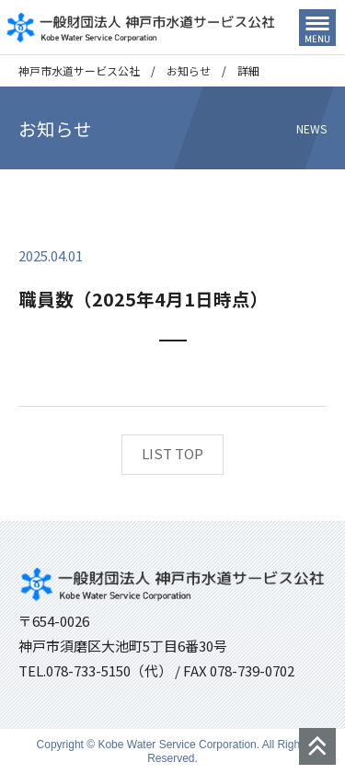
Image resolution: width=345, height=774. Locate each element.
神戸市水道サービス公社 (79, 70)
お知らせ (189, 70)
